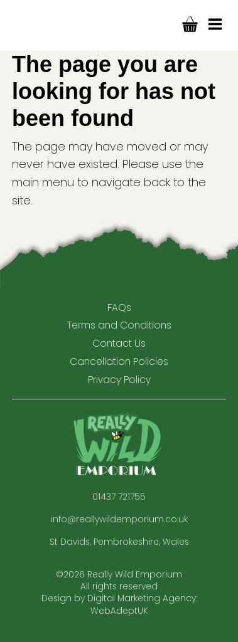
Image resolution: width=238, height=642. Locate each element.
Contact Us (119, 343)
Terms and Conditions (119, 325)
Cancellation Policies (119, 361)
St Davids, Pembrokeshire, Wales (119, 542)
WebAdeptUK (119, 611)
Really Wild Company (43, 25)
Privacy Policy (119, 379)
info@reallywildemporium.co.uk (119, 519)
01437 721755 (119, 497)
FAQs (119, 307)
